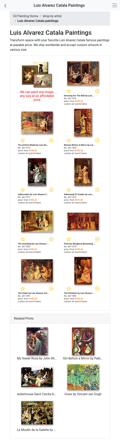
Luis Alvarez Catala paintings (38, 21)
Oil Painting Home (25, 16)
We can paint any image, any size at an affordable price (37, 96)
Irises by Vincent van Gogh (83, 394)
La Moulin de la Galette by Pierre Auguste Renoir (50, 430)
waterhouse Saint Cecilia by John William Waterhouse (54, 394)
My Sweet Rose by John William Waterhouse (48, 358)
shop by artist (52, 16)
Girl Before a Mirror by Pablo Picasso (88, 358)
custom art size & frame (75, 104)
